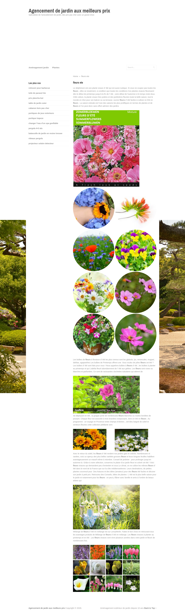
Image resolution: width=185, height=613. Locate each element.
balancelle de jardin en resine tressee (45, 133)
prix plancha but (36, 98)
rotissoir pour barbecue (39, 88)
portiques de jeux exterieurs (41, 113)
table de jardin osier (37, 103)
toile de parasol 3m (37, 93)
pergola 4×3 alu (35, 128)
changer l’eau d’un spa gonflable (43, 123)
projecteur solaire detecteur (41, 143)
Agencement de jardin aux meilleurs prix (69, 10)
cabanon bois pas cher (39, 108)
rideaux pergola (36, 138)
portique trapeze (36, 118)
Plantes (55, 67)
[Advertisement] (92, 42)
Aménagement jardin (39, 67)
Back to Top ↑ (150, 608)
